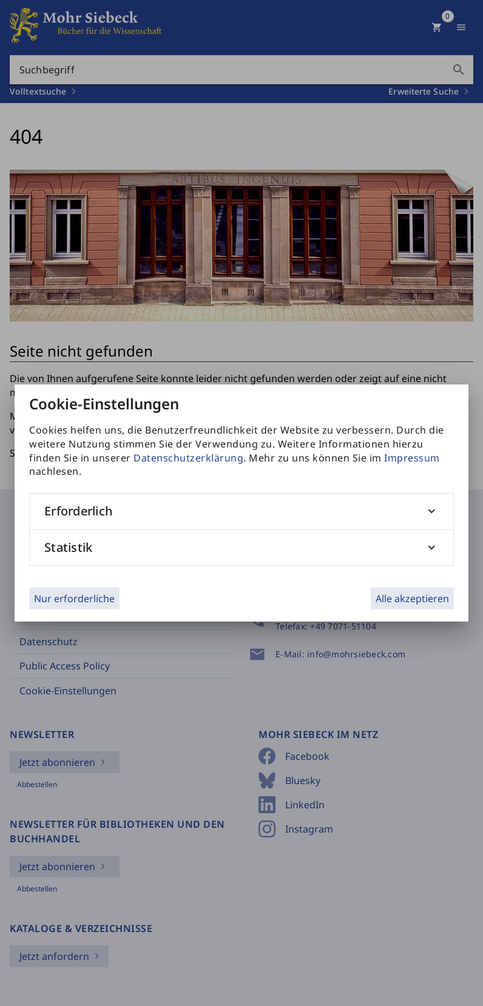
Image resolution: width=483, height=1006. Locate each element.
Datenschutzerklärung (188, 457)
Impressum (412, 457)
